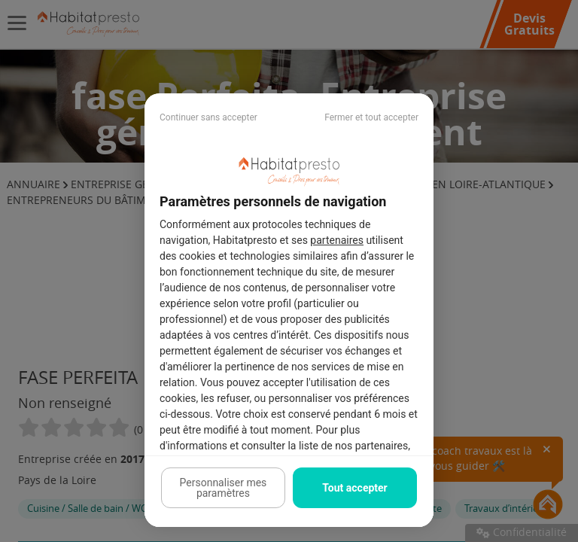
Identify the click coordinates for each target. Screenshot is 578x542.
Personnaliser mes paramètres (223, 488)
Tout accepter (354, 488)
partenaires (337, 240)
